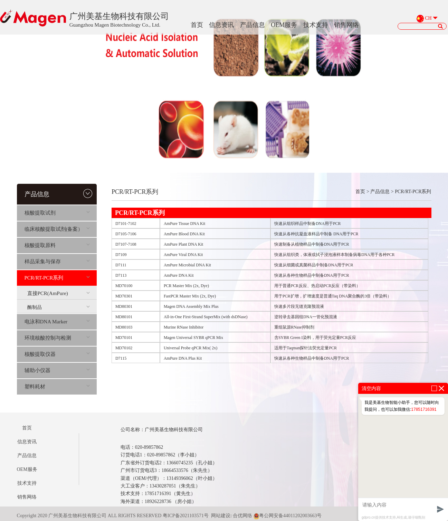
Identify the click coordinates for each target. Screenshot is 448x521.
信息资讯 (221, 24)
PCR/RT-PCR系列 (57, 278)
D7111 (120, 265)
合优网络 (242, 515)
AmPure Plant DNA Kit (183, 244)
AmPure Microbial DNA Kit (187, 265)
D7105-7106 (125, 233)
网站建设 (220, 515)
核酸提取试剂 (57, 213)
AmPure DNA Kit (179, 275)
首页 (197, 24)
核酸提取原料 (57, 245)
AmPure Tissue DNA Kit (184, 223)
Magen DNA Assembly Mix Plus (191, 306)
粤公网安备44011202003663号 (288, 515)
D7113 (120, 275)
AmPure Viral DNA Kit (183, 254)
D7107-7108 (125, 244)
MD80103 (123, 327)
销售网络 (346, 24)
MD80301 (123, 306)
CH (428, 18)
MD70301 (123, 296)
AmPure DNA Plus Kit (183, 358)
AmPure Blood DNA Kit (184, 233)
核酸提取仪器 (57, 354)
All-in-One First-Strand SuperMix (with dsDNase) (206, 316)
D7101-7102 (125, 223)
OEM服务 (284, 24)
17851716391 (423, 409)
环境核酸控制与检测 (57, 338)
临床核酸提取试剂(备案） (57, 229)
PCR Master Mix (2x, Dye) (186, 285)
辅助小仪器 (57, 370)
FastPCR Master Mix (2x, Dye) (190, 296)
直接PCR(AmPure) (58, 293)
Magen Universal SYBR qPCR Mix (193, 337)
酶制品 (58, 307)
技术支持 (315, 24)
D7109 (121, 254)
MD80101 (123, 316)
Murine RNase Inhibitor (183, 327)
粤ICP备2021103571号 (186, 515)
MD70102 (123, 347)
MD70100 (123, 285)
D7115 (120, 358)
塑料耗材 (57, 386)
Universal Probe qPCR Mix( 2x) (190, 347)
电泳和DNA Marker (57, 321)
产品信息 (252, 24)
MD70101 (123, 337)
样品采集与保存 (57, 261)
